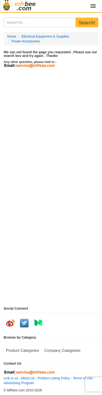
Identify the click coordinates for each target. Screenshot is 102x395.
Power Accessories (26, 41)
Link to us (11, 378)
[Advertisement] (51, 122)
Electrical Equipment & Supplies (45, 36)
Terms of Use (83, 378)
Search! (87, 22)
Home (11, 36)
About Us (28, 378)
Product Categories (22, 350)
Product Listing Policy (54, 378)
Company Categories (62, 350)
